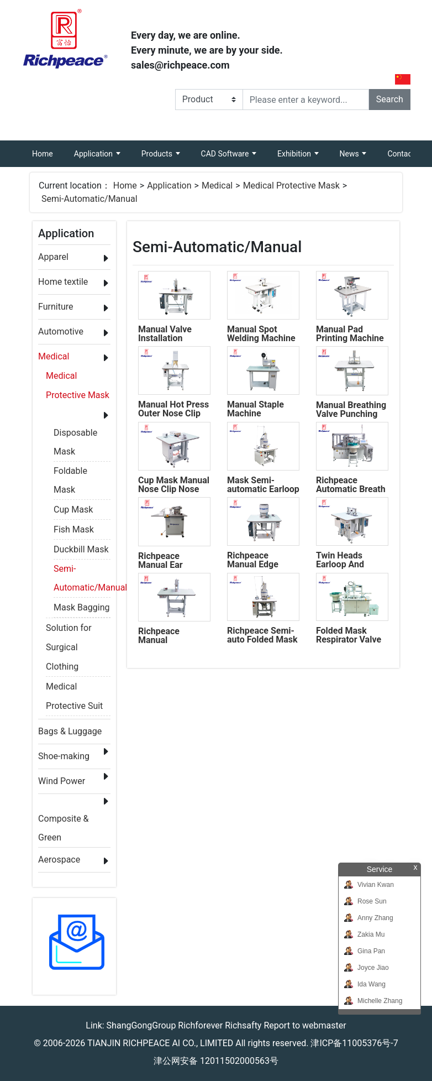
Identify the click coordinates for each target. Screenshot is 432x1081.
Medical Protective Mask (291, 185)
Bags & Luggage (70, 731)
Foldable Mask (70, 473)
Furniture (55, 306)
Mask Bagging (81, 607)
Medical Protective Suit (74, 688)
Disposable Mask (75, 434)
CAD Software (226, 153)
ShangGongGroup (141, 1025)
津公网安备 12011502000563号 (216, 1061)
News (350, 153)
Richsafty (243, 1025)
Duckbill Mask (81, 549)
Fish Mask (74, 529)
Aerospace (59, 859)
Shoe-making (63, 756)
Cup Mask (73, 509)
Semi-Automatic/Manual (89, 199)
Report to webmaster (305, 1025)
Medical (217, 185)
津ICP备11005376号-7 (354, 1043)
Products (158, 153)
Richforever (200, 1025)
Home (48, 149)
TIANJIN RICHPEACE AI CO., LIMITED (160, 1043)
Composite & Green (63, 820)
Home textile (63, 281)
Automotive (60, 331)
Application (94, 153)
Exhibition (295, 153)
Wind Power (61, 781)
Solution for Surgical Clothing (69, 630)
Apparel (53, 257)
